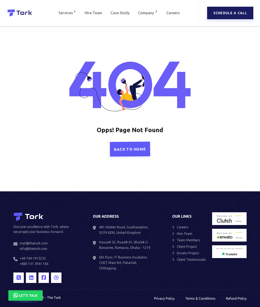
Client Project (184, 246)
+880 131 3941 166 (34, 264)
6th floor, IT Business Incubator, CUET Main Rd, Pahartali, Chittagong (123, 262)
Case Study (120, 13)
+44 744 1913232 (33, 258)
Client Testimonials (189, 259)
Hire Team (93, 13)
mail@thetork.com (34, 243)
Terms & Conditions (200, 298)
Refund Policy (236, 298)
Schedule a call (230, 13)
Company (148, 13)
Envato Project (185, 253)
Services (66, 13)
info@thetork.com (33, 249)
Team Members (186, 240)
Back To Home (130, 149)
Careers (174, 13)
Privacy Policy (164, 298)
